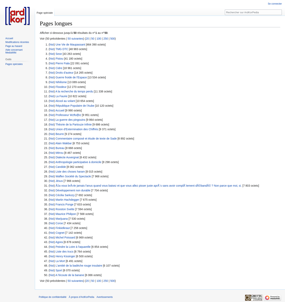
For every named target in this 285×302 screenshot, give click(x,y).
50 (92, 38)
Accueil (59, 110)
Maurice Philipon (66, 214)
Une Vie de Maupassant (70, 44)
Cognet (60, 232)
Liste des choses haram (70, 171)
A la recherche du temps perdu (74, 91)
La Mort (60, 261)
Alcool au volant (65, 101)
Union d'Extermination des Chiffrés (77, 129)
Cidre (59, 68)
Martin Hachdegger (67, 199)
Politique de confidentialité (52, 297)
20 (87, 38)
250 (105, 38)
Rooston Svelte (65, 209)
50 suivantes (75, 38)
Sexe (59, 53)
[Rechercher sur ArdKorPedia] (253, 12)
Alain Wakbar (63, 143)
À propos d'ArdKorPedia (81, 297)
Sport (59, 270)
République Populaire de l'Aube (75, 105)
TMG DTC (62, 49)
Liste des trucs (64, 251)
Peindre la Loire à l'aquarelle (73, 246)
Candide (61, 166)
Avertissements (105, 297)
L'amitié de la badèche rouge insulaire (79, 265)
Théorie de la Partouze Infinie (74, 124)
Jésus (59, 180)
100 (98, 38)
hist (51, 44)
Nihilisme (61, 82)
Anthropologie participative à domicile (78, 162)
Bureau (60, 148)
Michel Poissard (65, 237)
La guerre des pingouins (70, 119)
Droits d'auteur (65, 72)
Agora (59, 242)
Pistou (59, 58)
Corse (59, 223)
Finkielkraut (63, 228)
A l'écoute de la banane (69, 275)
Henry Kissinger (65, 256)
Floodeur (61, 86)
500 (112, 38)
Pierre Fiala (63, 63)
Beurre (60, 134)
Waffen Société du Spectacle (73, 176)
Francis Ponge (64, 204)
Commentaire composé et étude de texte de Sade (86, 138)
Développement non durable (73, 190)
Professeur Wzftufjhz (68, 115)
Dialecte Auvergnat (67, 157)
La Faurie (61, 96)
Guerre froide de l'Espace (71, 77)
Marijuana (62, 218)
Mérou (60, 152)
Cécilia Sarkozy (65, 195)
